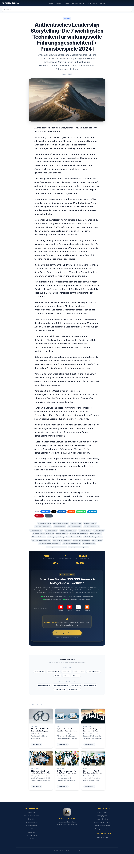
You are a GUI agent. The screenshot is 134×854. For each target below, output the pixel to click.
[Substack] (87, 608)
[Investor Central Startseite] (10, 3)
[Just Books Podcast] (69, 609)
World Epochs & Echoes (102, 825)
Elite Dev (66, 676)
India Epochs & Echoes (102, 829)
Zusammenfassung (78, 3)
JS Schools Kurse (31, 835)
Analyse (95, 3)
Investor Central (39, 671)
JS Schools (75, 676)
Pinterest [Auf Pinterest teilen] (39, 516)
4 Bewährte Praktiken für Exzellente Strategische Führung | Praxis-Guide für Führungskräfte (40, 730)
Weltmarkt (58, 3)
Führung (88, 3)
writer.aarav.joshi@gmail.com (67, 822)
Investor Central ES (53, 671)
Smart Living (66, 671)
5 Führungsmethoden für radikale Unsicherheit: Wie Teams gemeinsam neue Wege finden (40, 772)
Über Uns (102, 3)
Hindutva (57, 676)
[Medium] (78, 608)
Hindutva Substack (102, 837)
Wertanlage (66, 3)
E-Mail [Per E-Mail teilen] (48, 516)
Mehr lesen (37, 744)
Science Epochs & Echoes (102, 822)
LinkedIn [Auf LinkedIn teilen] (62, 512)
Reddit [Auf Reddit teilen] (71, 512)
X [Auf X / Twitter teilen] (54, 512)
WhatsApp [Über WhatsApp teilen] (81, 512)
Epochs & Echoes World (61, 685)
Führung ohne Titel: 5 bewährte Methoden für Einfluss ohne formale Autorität (92, 772)
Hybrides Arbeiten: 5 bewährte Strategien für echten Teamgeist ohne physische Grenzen (66, 730)
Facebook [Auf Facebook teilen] (45, 512)
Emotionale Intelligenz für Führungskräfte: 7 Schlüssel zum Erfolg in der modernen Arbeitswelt (93, 730)
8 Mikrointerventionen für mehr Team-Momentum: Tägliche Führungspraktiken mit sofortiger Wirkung (66, 772)
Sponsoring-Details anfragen (67, 633)
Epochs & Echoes (79, 671)
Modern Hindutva (74, 689)
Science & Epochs (60, 689)
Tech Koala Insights (44, 685)
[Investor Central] (60, 609)
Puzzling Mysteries (93, 671)
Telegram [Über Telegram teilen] (92, 512)
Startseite (50, 3)
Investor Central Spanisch (31, 816)
